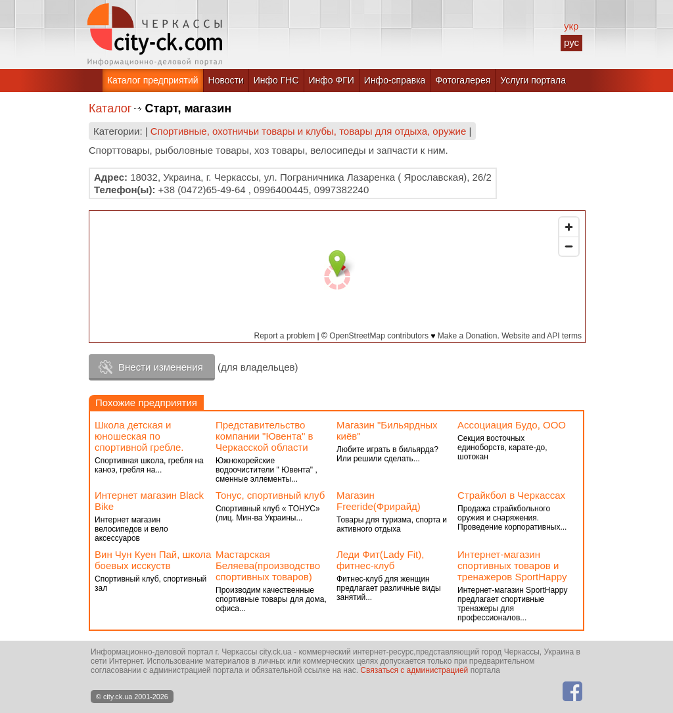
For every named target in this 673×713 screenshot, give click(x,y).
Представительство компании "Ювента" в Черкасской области (264, 436)
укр (571, 26)
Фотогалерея (462, 80)
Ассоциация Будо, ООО (511, 424)
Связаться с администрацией (414, 670)
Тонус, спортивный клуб (270, 495)
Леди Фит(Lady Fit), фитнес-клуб (380, 560)
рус (571, 42)
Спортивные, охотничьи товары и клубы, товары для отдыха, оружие (309, 131)
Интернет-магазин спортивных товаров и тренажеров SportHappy (512, 565)
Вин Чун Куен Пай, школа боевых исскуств (153, 560)
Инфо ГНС (276, 80)
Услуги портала (533, 80)
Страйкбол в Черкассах (511, 495)
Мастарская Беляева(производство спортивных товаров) (268, 565)
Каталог (110, 108)
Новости (226, 80)
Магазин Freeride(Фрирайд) (378, 501)
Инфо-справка (395, 80)
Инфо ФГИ (331, 80)
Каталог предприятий (152, 80)
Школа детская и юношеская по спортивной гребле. (139, 436)
